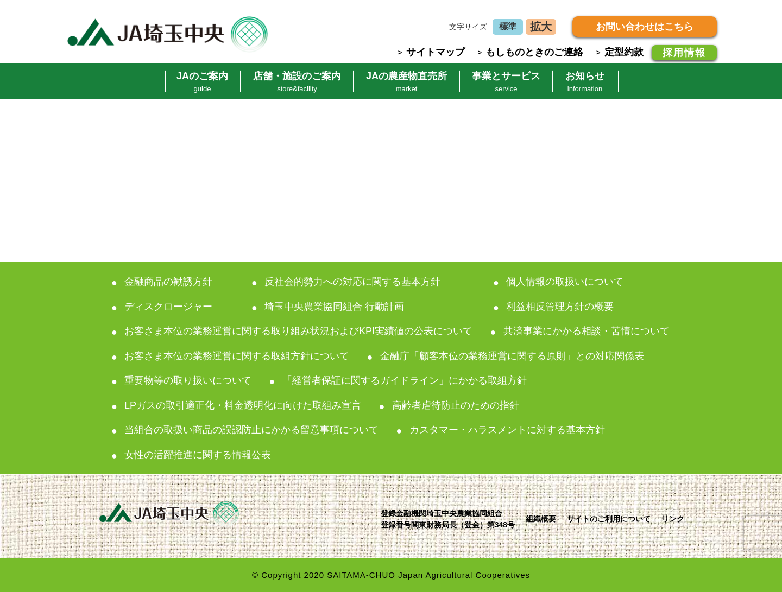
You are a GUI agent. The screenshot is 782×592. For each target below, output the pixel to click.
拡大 (541, 27)
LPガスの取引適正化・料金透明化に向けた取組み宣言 (242, 405)
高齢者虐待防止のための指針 (455, 405)
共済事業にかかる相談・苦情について (586, 331)
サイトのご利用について (609, 518)
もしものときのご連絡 (534, 52)
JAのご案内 (202, 82)
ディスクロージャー (168, 306)
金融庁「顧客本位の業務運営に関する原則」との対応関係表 (512, 356)
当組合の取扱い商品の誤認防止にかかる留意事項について (251, 429)
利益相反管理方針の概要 (560, 306)
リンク (672, 518)
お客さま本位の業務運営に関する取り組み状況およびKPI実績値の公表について (298, 331)
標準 (507, 26)
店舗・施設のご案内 (297, 82)
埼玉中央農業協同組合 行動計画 (334, 306)
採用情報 (684, 52)
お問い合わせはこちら (644, 26)
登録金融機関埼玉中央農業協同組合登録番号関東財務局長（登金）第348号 (448, 519)
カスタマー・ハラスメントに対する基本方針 (507, 429)
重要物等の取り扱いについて (187, 380)
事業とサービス (506, 82)
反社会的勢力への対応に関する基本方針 (352, 281)
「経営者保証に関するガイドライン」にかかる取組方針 (404, 380)
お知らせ (584, 82)
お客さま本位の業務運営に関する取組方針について (236, 356)
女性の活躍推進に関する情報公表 (197, 454)
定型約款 (624, 52)
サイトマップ (435, 52)
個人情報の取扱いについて (564, 281)
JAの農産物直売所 (406, 82)
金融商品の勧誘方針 (168, 281)
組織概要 (541, 518)
